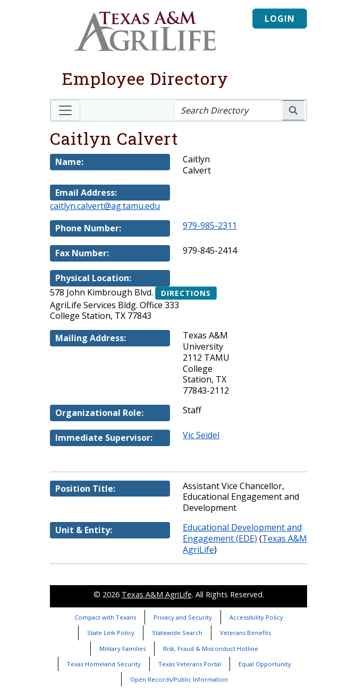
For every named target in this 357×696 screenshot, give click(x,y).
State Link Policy (110, 633)
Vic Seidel (201, 435)
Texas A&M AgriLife (157, 594)
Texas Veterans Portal (189, 664)
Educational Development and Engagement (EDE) (242, 532)
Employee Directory (145, 78)
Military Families (122, 648)
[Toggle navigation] (65, 110)
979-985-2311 (210, 225)
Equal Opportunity (265, 664)
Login (280, 18)
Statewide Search (177, 633)
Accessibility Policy (256, 617)
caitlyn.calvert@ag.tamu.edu (105, 206)
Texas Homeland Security (104, 664)
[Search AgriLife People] (293, 110)
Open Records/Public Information (179, 679)
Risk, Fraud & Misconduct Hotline (210, 648)
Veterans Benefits (245, 633)
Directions (186, 293)
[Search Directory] (228, 110)
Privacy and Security (183, 617)
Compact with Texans (105, 617)
